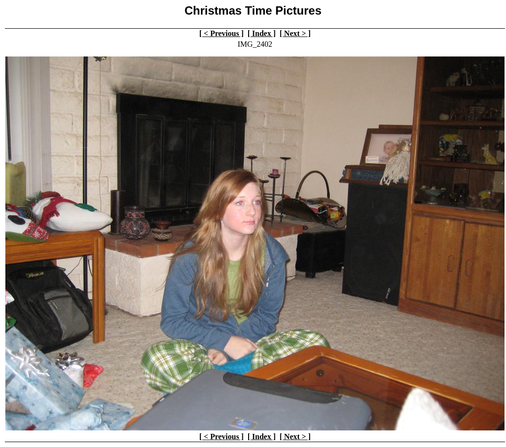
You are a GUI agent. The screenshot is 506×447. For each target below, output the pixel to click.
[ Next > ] (295, 33)
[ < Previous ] (221, 33)
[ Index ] (262, 33)
